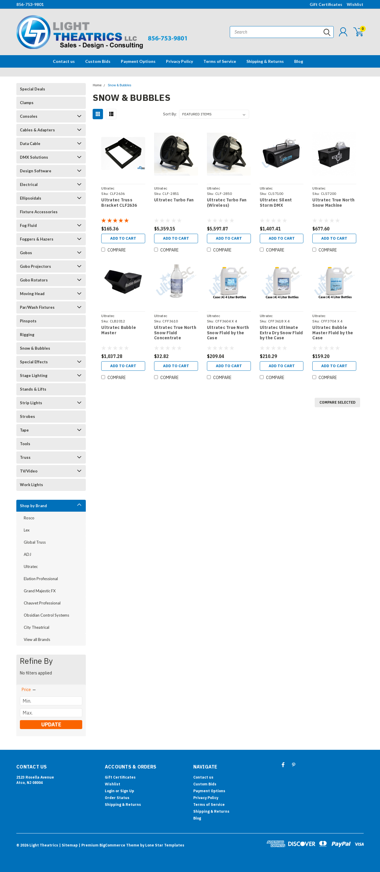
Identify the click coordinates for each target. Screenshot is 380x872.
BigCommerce (112, 845)
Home (97, 85)
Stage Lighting (34, 375)
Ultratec (31, 566)
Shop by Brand (33, 505)
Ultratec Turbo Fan (174, 200)
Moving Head (32, 293)
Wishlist (355, 4)
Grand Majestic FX (40, 590)
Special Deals (32, 89)
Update (51, 724)
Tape (24, 430)
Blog (298, 61)
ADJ (27, 554)
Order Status (117, 797)
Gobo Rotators (34, 280)
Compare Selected (337, 402)
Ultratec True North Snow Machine (333, 203)
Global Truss (35, 542)
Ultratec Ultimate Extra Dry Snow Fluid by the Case (281, 332)
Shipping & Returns (265, 61)
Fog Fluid (28, 225)
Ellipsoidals (30, 198)
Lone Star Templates (164, 845)
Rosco (29, 517)
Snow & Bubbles (35, 348)
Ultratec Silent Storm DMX (276, 203)
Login (110, 791)
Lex (27, 530)
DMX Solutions (34, 157)
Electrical (29, 184)
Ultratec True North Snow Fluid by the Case (228, 332)
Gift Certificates (326, 4)
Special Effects (34, 361)
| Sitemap (68, 845)
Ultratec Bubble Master (118, 330)
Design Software (35, 170)
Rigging (27, 334)
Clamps (27, 102)
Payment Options (138, 61)
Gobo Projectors (35, 266)
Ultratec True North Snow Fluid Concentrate (175, 332)
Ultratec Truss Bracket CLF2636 (119, 203)
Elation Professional (41, 578)
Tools (25, 443)
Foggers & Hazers (36, 239)
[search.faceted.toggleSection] (29, 689)
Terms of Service (219, 61)
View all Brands (37, 639)
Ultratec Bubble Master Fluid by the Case (332, 332)
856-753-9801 (30, 4)
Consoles (28, 116)
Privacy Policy (179, 61)
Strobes (27, 416)
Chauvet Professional (42, 603)
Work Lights (31, 484)
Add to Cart (123, 238)
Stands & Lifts (33, 389)
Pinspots (28, 321)
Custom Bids (97, 61)
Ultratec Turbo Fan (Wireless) (227, 203)
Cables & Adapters (37, 130)
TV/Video (28, 471)
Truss (25, 457)
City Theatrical (36, 627)
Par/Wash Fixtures (37, 307)
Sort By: (170, 114)
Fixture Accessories (39, 211)
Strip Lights (31, 402)
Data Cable (30, 143)
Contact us (64, 61)
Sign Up (127, 791)
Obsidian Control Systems (46, 615)
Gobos (26, 252)
